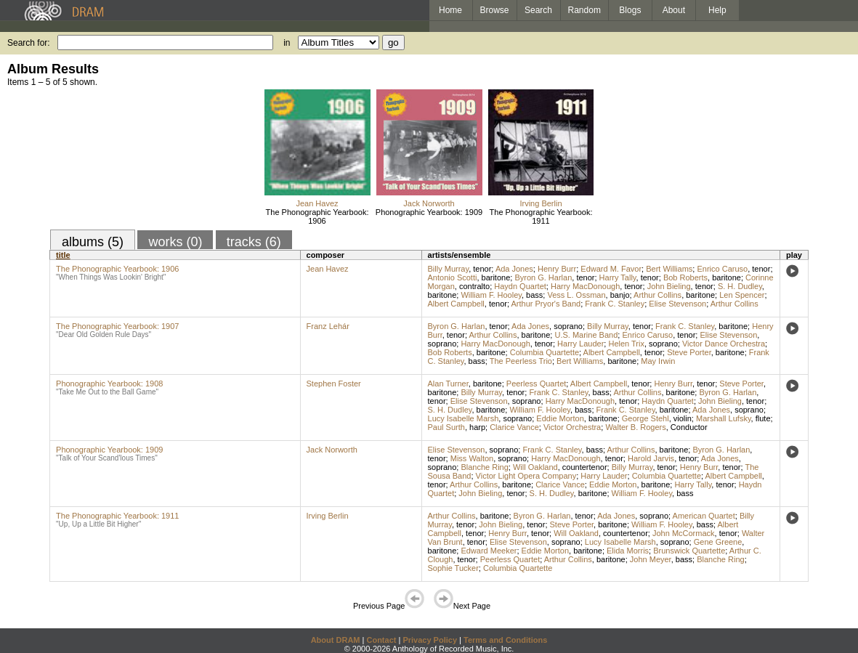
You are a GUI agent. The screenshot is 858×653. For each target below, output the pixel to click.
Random (584, 10)
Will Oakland (535, 467)
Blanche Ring (484, 467)
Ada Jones (514, 268)
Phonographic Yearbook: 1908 (109, 383)
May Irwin (658, 361)
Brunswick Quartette (689, 550)
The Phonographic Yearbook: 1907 (117, 326)
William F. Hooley (491, 295)
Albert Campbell (456, 303)
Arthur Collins (657, 295)
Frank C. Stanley (614, 303)
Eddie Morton (559, 418)
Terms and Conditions (505, 640)
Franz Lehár (328, 326)
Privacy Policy (429, 640)
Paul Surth (446, 427)
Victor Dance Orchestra (723, 343)
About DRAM (335, 640)
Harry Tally (617, 277)
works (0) (175, 242)
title (63, 255)
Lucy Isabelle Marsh (463, 418)
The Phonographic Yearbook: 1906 (317, 216)
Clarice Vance (514, 427)
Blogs (630, 10)
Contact (381, 640)
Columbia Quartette (544, 352)
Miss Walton (472, 458)
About (674, 10)
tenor (482, 268)
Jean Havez (317, 203)
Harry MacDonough (585, 286)
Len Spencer (741, 295)
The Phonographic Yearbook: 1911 (541, 216)
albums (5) (93, 242)
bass (534, 295)
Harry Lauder (580, 343)
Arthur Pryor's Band (546, 303)
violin (682, 418)
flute (763, 418)
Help (717, 10)
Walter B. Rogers (635, 427)
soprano (568, 326)
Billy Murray (448, 268)
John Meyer (650, 559)
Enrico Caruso (722, 268)
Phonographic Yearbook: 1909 (429, 212)
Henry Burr (557, 268)
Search (538, 10)
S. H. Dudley (740, 286)
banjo (620, 295)
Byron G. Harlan (543, 277)
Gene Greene (718, 542)
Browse (494, 10)
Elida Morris (628, 550)
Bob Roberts (685, 277)
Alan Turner (448, 383)
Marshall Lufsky (723, 418)
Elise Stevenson (677, 303)
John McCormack (683, 533)
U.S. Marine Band (586, 334)
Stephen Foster (334, 383)
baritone (496, 277)
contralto (474, 286)
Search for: (28, 43)
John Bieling (669, 286)
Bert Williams (669, 268)
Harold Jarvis (651, 458)
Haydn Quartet (520, 286)
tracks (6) (254, 242)
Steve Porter (689, 352)
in (286, 43)
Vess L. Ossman (576, 295)
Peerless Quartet (536, 383)
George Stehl (645, 418)
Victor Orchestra (572, 427)
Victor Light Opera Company (526, 475)
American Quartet (704, 515)
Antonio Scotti (452, 277)
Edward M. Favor (611, 268)
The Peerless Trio (521, 361)
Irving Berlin (540, 203)
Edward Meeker (489, 550)
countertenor (584, 467)
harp (477, 427)
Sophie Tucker (453, 568)
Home (450, 10)
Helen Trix (626, 343)
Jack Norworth (428, 203)
